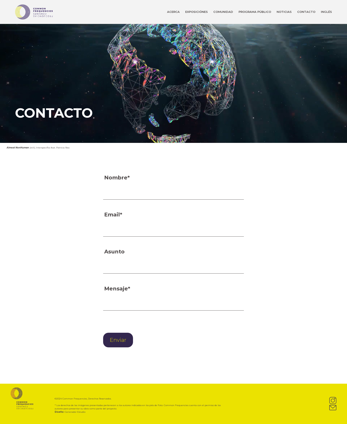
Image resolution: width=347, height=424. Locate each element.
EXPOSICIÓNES (196, 12)
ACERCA (173, 12)
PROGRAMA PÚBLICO (255, 12)
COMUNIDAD (223, 12)
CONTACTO (306, 12)
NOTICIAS (284, 12)
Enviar (118, 340)
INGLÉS (326, 12)
